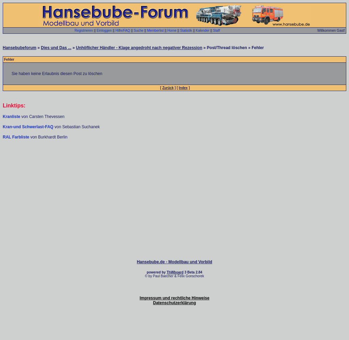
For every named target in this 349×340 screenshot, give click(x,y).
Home (172, 30)
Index (183, 88)
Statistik (186, 30)
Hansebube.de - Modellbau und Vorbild (174, 262)
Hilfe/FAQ (123, 30)
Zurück (167, 88)
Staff (216, 30)
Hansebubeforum (19, 47)
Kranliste (11, 116)
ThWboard (175, 272)
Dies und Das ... (56, 47)
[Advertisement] (174, 160)
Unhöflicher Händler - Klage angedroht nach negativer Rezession (139, 47)
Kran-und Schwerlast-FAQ (29, 126)
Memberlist (155, 30)
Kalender (202, 30)
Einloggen (103, 30)
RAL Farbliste (16, 137)
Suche (138, 30)
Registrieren (84, 30)
